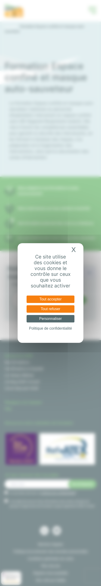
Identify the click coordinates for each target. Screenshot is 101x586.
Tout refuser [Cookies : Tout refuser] (50, 309)
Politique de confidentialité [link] (50, 328)
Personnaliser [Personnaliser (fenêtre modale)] (50, 319)
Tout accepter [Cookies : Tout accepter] (50, 299)
